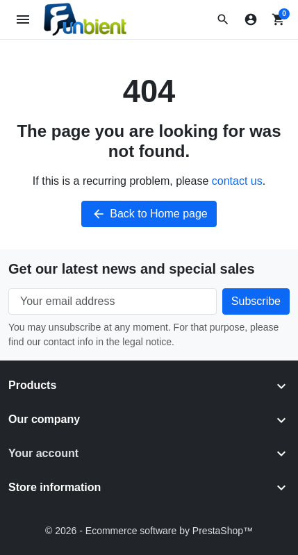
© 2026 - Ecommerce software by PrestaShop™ (149, 530)
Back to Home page (149, 214)
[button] (223, 19)
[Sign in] (251, 19)
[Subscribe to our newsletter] (256, 301)
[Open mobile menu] (23, 20)
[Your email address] (112, 301)
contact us (237, 181)
